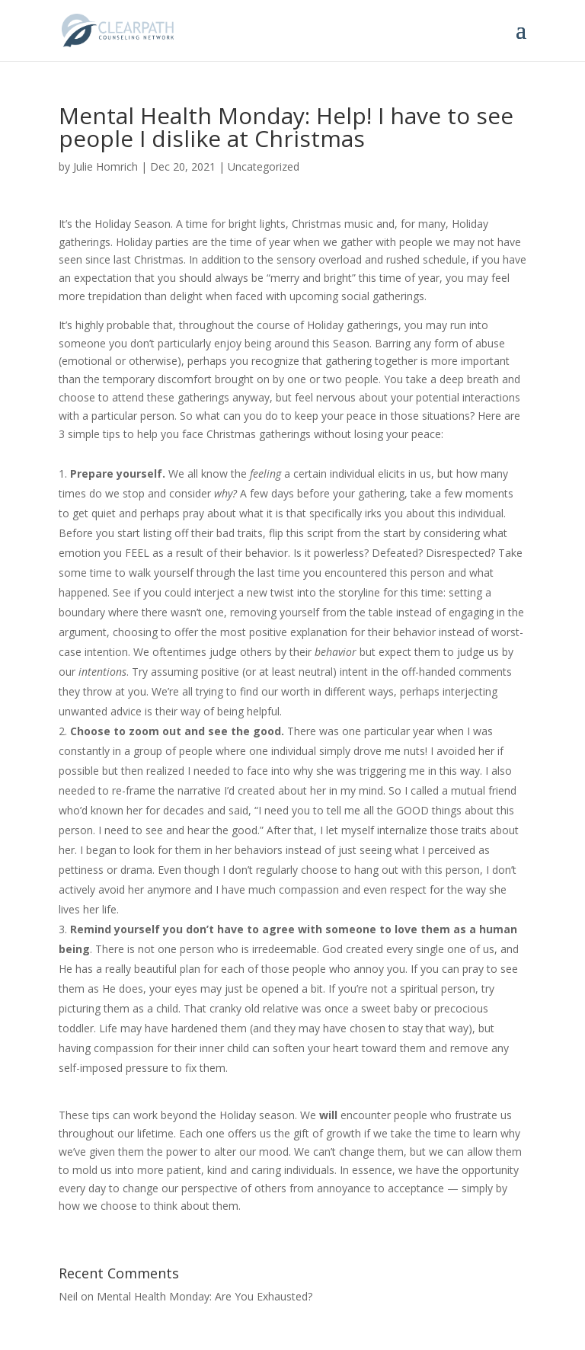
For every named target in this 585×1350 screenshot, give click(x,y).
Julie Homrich (105, 166)
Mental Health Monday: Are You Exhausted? (204, 1296)
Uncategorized (263, 166)
